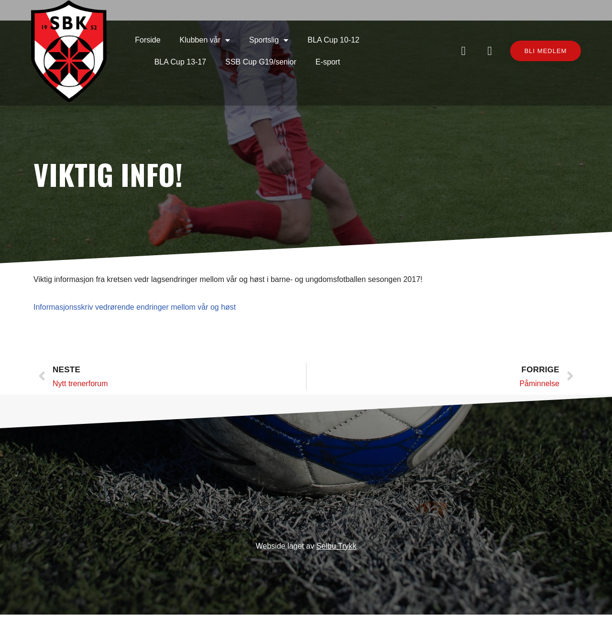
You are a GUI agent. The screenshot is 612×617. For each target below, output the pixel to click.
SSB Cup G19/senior (231, 40)
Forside (118, 18)
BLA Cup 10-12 (304, 18)
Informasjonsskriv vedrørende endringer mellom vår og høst (134, 298)
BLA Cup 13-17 (375, 18)
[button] (534, 35)
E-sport (298, 40)
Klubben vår (175, 18)
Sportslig (239, 18)
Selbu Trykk (337, 548)
